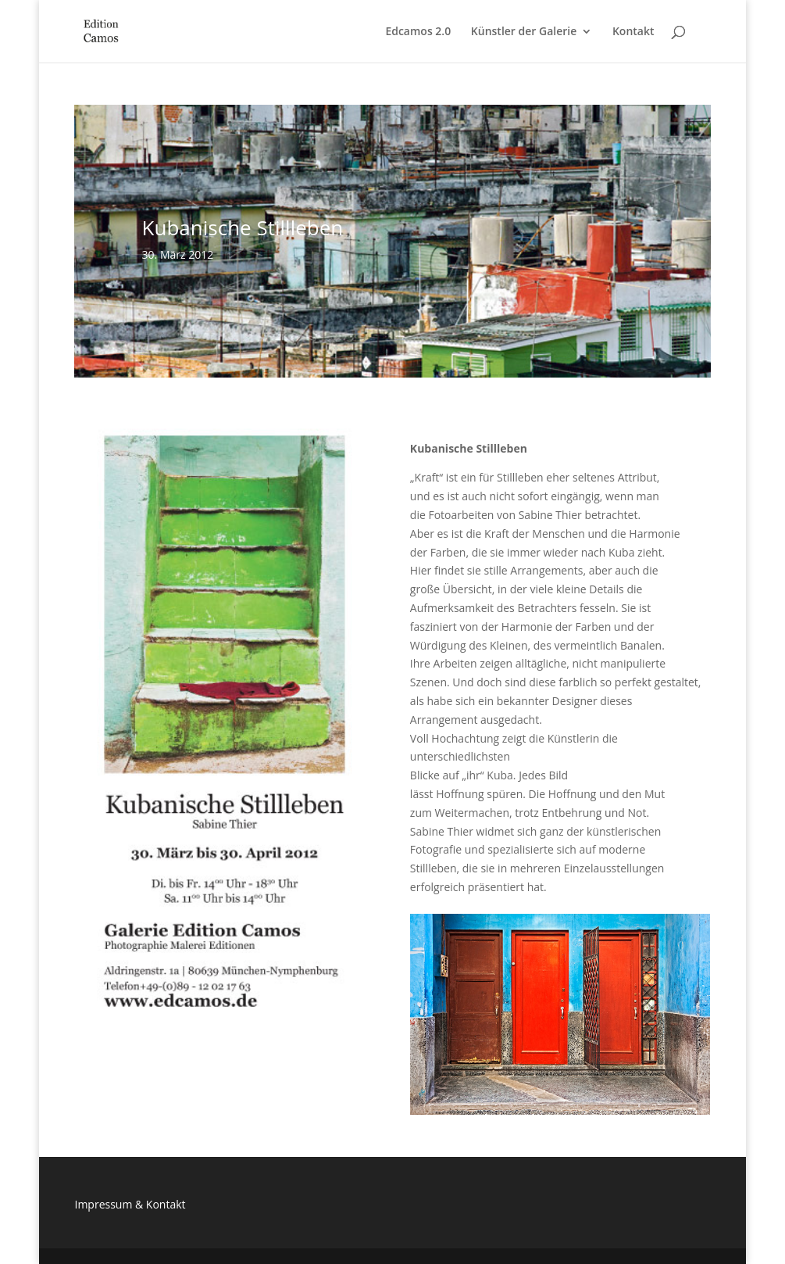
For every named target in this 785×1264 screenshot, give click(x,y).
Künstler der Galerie (523, 32)
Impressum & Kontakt (129, 1204)
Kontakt (633, 32)
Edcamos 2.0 (418, 32)
